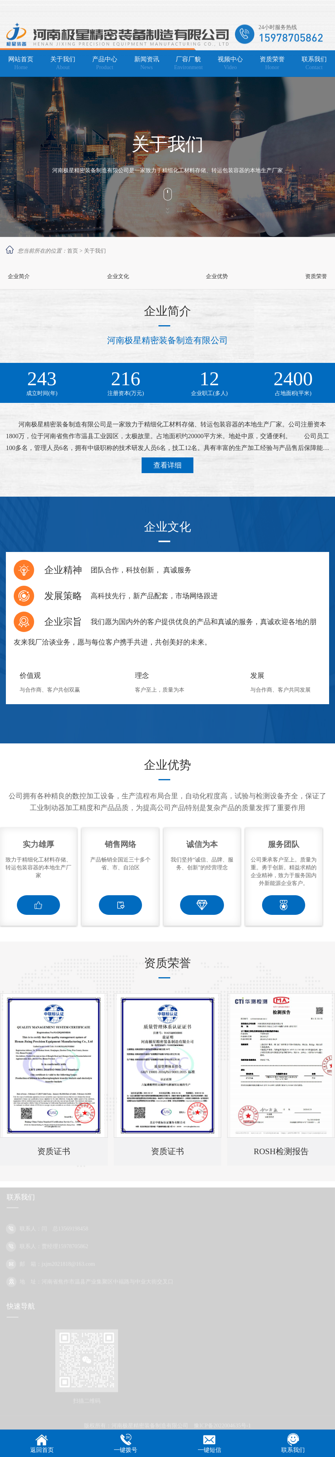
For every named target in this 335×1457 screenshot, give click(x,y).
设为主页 (292, 10)
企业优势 (217, 276)
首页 (72, 251)
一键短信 (209, 1450)
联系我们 (293, 1450)
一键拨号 (125, 1450)
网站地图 (318, 10)
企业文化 (118, 276)
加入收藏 (266, 10)
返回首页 (42, 1450)
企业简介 (19, 276)
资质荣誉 (316, 276)
